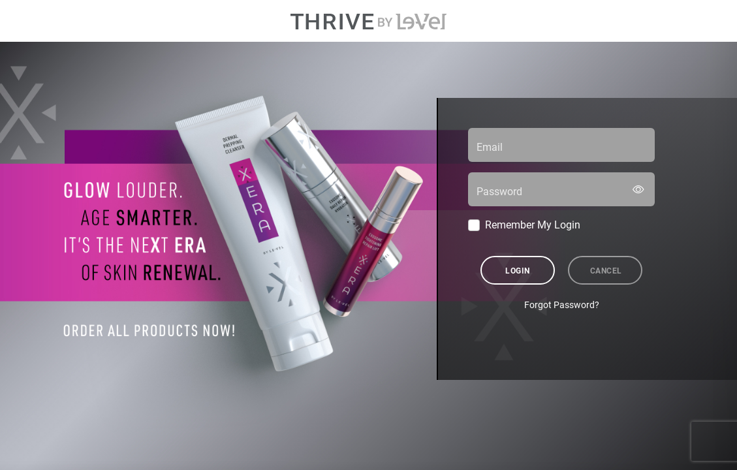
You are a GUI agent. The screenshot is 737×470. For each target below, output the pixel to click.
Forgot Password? (561, 304)
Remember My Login (532, 224)
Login (517, 270)
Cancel (606, 270)
